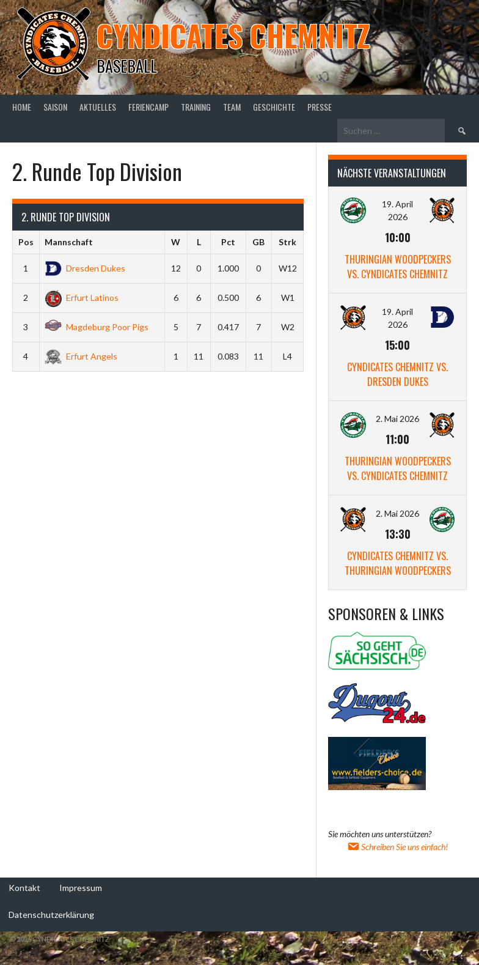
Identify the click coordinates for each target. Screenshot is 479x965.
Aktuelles (97, 106)
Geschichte (274, 106)
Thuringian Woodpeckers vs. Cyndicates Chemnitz (398, 266)
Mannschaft (69, 242)
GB (258, 242)
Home (21, 106)
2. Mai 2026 (397, 418)
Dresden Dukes (85, 268)
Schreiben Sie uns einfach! (397, 846)
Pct (228, 242)
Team (232, 106)
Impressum (80, 887)
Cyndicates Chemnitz (233, 35)
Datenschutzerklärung (51, 914)
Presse (319, 106)
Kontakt (24, 887)
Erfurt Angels (81, 356)
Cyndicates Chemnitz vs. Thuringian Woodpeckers (398, 563)
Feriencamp (148, 106)
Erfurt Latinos (82, 297)
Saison (55, 106)
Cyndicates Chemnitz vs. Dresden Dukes (397, 374)
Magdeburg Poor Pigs (96, 327)
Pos (26, 242)
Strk (287, 242)
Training (196, 106)
